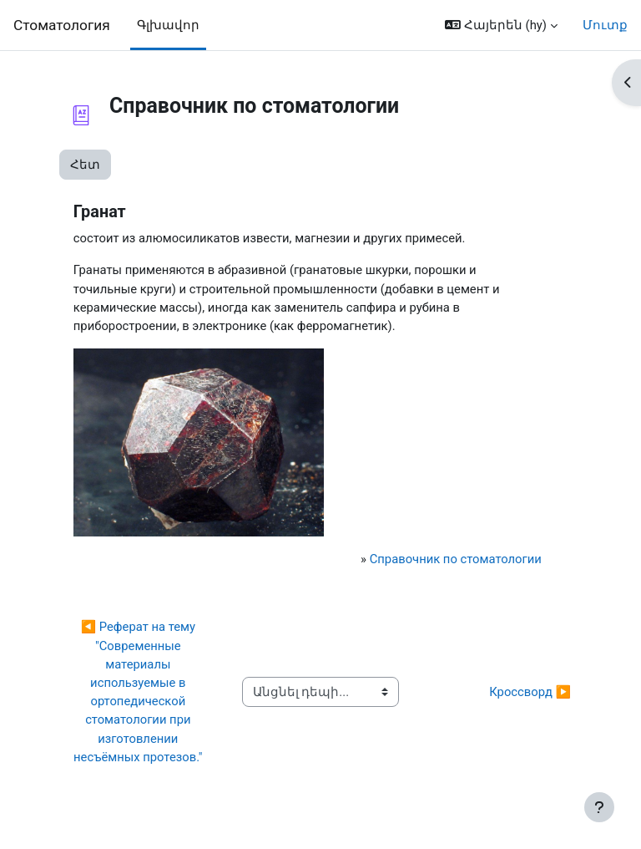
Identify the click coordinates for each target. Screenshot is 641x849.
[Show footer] (599, 807)
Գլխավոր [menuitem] (168, 25)
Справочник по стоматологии (456, 559)
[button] (501, 25)
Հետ (85, 164)
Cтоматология (61, 25)
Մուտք (605, 25)
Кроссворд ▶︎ (530, 691)
